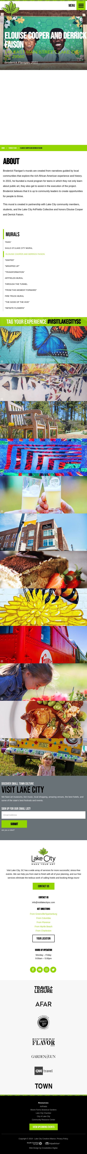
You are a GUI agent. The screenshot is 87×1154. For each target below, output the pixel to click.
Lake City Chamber (43, 1113)
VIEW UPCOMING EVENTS (43, 1127)
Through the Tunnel (16, 284)
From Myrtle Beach (43, 926)
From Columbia (43, 918)
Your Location (43, 938)
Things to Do (12, 148)
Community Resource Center (43, 1120)
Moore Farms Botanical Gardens (43, 1110)
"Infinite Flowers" (15, 308)
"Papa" (8, 242)
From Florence (43, 922)
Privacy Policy (62, 1139)
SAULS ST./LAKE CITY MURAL (19, 248)
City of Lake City (43, 1116)
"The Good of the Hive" (17, 302)
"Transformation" (14, 272)
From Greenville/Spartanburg (43, 914)
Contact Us (43, 886)
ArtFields (43, 1106)
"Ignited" (9, 260)
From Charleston (43, 930)
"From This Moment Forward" (21, 290)
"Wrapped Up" (12, 266)
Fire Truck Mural (14, 296)
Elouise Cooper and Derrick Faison (31, 148)
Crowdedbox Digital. (50, 1148)
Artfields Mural (14, 278)
